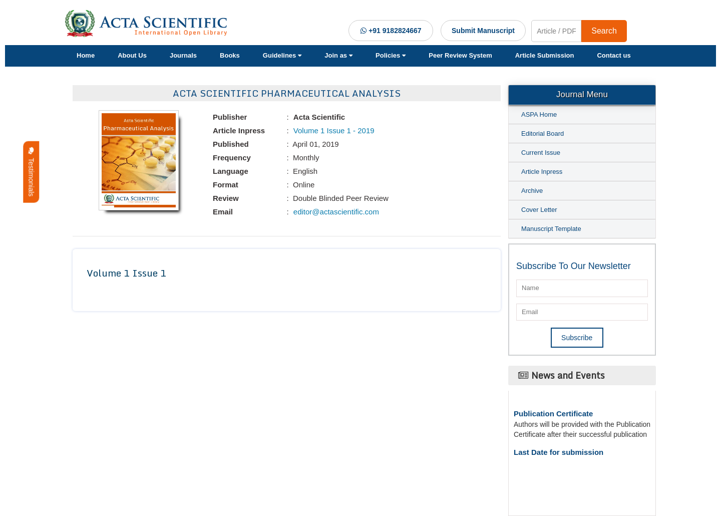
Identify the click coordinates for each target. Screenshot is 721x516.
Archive (532, 190)
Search (604, 31)
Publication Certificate (553, 413)
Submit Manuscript (483, 31)
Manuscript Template (551, 228)
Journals (183, 55)
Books (230, 55)
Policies (391, 55)
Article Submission (544, 55)
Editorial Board (542, 133)
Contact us (613, 55)
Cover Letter (539, 209)
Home (86, 55)
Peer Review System (460, 55)
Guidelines (282, 55)
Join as (338, 55)
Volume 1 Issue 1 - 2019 (333, 130)
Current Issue (540, 152)
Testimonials (31, 172)
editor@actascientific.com (335, 211)
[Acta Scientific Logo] (149, 23)
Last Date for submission (558, 452)
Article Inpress (541, 171)
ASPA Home (539, 114)
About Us (132, 55)
